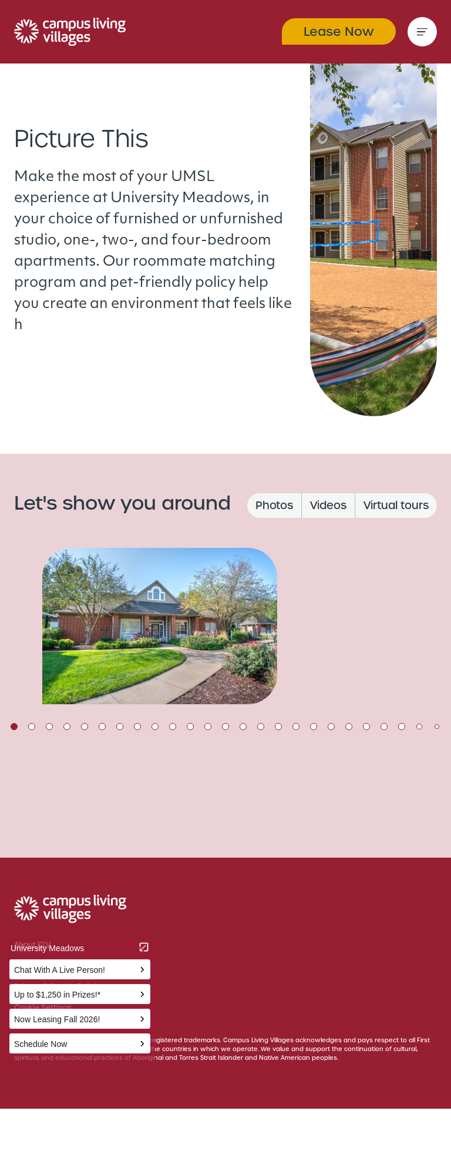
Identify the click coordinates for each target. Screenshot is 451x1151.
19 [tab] (331, 726)
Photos (274, 505)
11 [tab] (190, 726)
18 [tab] (313, 726)
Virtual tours (396, 505)
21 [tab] (366, 726)
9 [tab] (155, 726)
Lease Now (339, 31)
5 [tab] (84, 726)
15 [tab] (261, 726)
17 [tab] (296, 726)
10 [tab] (173, 726)
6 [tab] (102, 726)
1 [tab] (14, 726)
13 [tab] (225, 726)
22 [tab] (384, 726)
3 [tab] (49, 726)
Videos (328, 505)
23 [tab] (402, 726)
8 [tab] (137, 726)
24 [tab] (419, 727)
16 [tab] (278, 726)
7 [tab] (120, 726)
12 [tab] (208, 726)
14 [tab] (243, 726)
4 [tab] (67, 726)
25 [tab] (437, 726)
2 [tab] (32, 726)
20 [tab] (349, 726)
